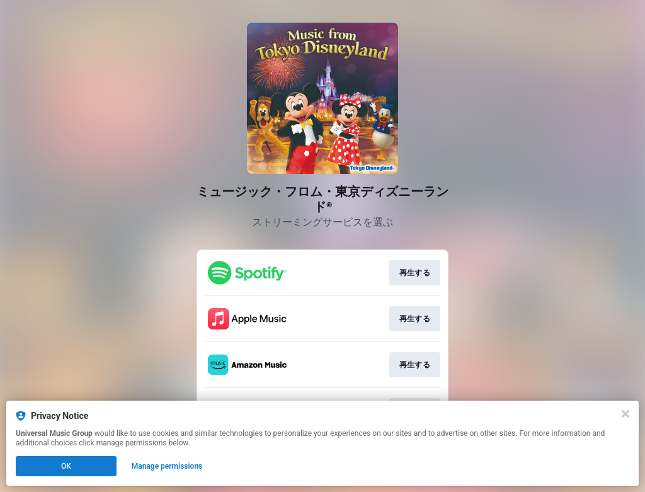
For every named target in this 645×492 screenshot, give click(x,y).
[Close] (625, 414)
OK (66, 466)
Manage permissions (167, 466)
